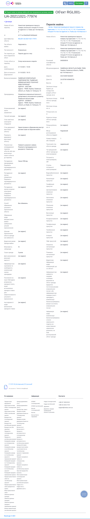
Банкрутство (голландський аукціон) (8, 419)
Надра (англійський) (49, 404)
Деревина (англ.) (21, 488)
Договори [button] (8, 21)
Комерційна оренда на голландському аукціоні (9, 443)
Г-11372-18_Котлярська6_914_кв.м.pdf (20, 384)
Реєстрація (79, 3)
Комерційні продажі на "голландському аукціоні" (9, 462)
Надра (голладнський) (50, 401)
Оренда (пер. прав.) (22, 409)
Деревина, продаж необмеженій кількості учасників (49, 410)
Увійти (70, 3)
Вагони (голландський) (35, 409)
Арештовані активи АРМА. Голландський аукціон (10, 407)
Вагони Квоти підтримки (35, 415)
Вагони (33, 412)
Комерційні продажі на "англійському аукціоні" (9, 468)
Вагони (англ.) (20, 429)
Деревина (46, 406)
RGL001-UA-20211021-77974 (27, 39)
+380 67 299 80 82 (64, 402)
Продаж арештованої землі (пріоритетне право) (10, 486)
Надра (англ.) (20, 486)
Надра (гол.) (20, 484)
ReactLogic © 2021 (9, 516)
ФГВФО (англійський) (37, 406)
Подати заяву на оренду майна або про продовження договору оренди (29, 12)
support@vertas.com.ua (65, 407)
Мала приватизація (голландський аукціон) (22, 476)
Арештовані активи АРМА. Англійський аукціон (9, 413)
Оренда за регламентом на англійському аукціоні (23, 441)
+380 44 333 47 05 (64, 405)
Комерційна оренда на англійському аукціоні (9, 449)
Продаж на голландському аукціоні (8, 433)
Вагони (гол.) (20, 427)
